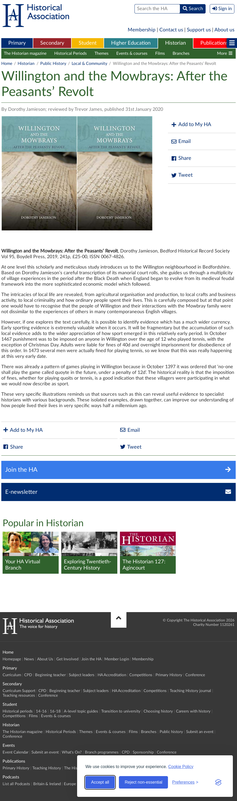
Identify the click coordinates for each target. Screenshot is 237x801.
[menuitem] (17, 43)
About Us (45, 659)
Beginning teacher (50, 675)
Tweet (182, 175)
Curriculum (12, 675)
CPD (28, 675)
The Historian (75, 768)
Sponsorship (143, 752)
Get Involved (67, 659)
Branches (181, 53)
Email (181, 141)
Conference (195, 675)
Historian (175, 43)
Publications (214, 43)
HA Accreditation (112, 675)
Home (6, 63)
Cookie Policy (180, 766)
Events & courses (131, 53)
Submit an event (199, 732)
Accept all (100, 782)
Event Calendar (15, 752)
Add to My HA (191, 124)
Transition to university (120, 711)
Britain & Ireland (47, 784)
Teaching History (46, 768)
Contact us (171, 30)
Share (181, 158)
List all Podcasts (16, 784)
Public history (171, 732)
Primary (17, 43)
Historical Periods (70, 53)
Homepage (12, 659)
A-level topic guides (81, 711)
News (29, 659)
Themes (101, 53)
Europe (70, 784)
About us (224, 30)
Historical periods (18, 711)
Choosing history (158, 711)
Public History (53, 63)
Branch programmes (102, 752)
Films (160, 53)
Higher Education (131, 43)
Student (88, 43)
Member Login (116, 659)
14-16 (41, 711)
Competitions (140, 675)
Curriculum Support (19, 691)
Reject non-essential (143, 782)
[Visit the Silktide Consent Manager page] (218, 782)
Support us (199, 30)
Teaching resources (19, 695)
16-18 (55, 711)
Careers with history (193, 711)
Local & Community (89, 63)
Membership (141, 30)
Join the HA (91, 659)
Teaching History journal (190, 691)
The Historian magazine (25, 53)
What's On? (72, 752)
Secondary (52, 43)
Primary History (168, 675)
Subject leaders (81, 675)
